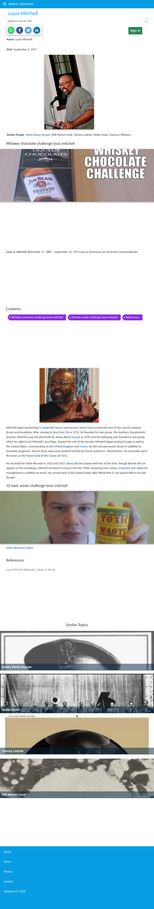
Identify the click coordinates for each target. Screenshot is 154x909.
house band (33, 455)
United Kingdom (64, 446)
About (7, 852)
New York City (61, 432)
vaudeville (48, 427)
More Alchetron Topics (19, 548)
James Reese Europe (38, 135)
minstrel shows (77, 427)
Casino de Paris (58, 455)
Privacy (8, 871)
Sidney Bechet (74, 463)
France (84, 446)
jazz (104, 252)
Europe (76, 437)
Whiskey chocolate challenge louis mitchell (37, 317)
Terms (7, 862)
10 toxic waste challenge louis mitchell (94, 317)
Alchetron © (14, 891)
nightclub (142, 468)
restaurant (124, 468)
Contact (8, 881)
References (132, 317)
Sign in (135, 30)
